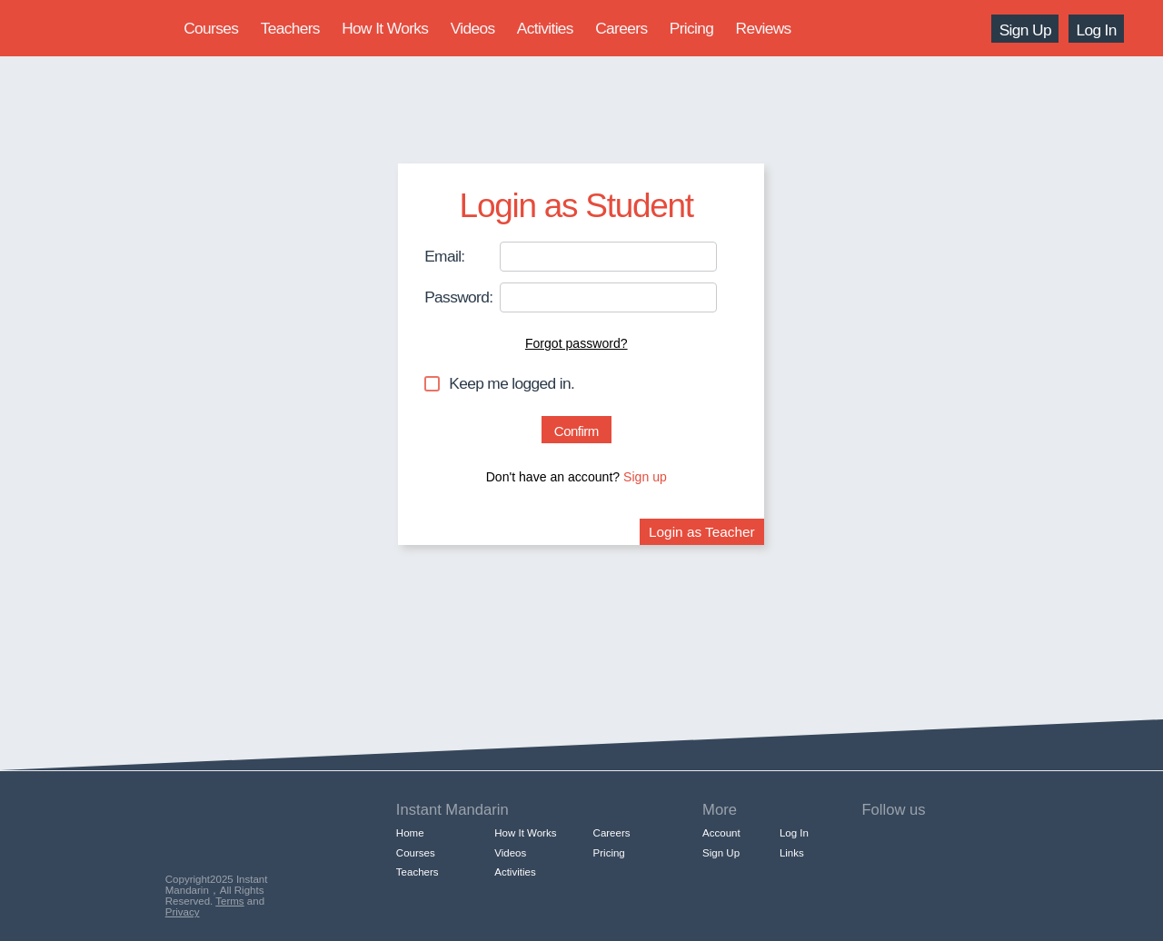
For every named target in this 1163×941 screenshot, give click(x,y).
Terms (229, 901)
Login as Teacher (702, 532)
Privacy (182, 911)
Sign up (645, 477)
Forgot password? (576, 343)
